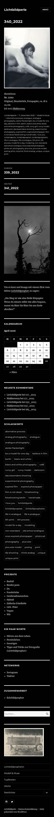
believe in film (14, 124)
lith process (23, 519)
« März (13, 372)
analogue (28, 118)
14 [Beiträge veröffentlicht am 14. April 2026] (14, 355)
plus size (28, 148)
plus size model (40, 148)
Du (8, 588)
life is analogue (25, 140)
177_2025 (31, 394)
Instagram (12, 672)
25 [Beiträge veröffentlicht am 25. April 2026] (40, 361)
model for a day (18, 143)
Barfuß (10, 581)
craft (27, 126)
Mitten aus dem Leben (18, 636)
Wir (8, 614)
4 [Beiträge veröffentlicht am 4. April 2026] (40, 344)
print (13, 151)
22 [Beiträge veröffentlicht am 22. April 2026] (20, 361)
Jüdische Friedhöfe (16, 603)
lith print (36, 140)
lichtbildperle (10, 137)
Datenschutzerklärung (27, 809)
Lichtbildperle (15, 10)
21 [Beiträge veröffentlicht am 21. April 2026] (14, 361)
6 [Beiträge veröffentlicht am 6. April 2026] (7, 350)
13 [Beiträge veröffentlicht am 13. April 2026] (7, 355)
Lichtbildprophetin (14, 767)
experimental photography (19, 481)
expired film (21, 132)
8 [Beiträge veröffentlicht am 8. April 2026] (20, 350)
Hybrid (10, 599)
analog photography (16, 437)
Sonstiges (12, 643)
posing (7, 151)
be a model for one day (17, 453)
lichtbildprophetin (40, 137)
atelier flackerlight (24, 121)
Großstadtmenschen (17, 596)
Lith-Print (12, 607)
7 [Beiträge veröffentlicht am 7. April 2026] (14, 350)
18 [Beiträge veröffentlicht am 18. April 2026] (40, 355)
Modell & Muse (43, 115)
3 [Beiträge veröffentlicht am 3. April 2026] (33, 344)
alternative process (14, 118)
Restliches (9, 792)
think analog (29, 151)
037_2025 (31, 402)
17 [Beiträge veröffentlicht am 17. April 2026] (33, 355)
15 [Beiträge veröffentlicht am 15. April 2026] (20, 355)
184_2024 (31, 409)
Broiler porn (13, 585)
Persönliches (13, 639)
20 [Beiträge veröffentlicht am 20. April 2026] (7, 361)
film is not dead (13, 492)
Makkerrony (19, 108)
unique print (12, 558)
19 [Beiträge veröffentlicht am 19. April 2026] (46, 355)
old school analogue (13, 146)
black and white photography (21, 464)
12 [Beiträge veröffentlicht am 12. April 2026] (46, 350)
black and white (34, 124)
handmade (31, 135)
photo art (8, 148)
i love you (41, 135)
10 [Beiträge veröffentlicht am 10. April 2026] (33, 350)
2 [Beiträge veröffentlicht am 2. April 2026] (27, 344)
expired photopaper (36, 132)
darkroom (8, 129)
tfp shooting (11, 553)
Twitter (11, 676)
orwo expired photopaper (33, 146)
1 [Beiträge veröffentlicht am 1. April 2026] (20, 344)
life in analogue (11, 140)
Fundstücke (13, 592)
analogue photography (17, 442)
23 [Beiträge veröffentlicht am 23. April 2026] (27, 361)
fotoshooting (19, 135)
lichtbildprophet (24, 137)
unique (39, 151)
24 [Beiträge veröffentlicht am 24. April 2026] (33, 361)
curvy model (44, 126)
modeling (30, 143)
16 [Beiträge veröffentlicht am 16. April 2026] (27, 355)
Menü (45, 10)
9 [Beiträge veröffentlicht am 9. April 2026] (27, 350)
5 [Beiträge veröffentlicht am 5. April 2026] (46, 344)
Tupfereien (10, 779)
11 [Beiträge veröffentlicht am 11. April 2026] (40, 350)
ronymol (19, 151)
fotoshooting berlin (15, 497)
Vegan (10, 610)
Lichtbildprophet (20, 290)
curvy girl (34, 126)
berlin (23, 124)
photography (18, 148)
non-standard (41, 143)
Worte (7, 786)
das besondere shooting (24, 129)
